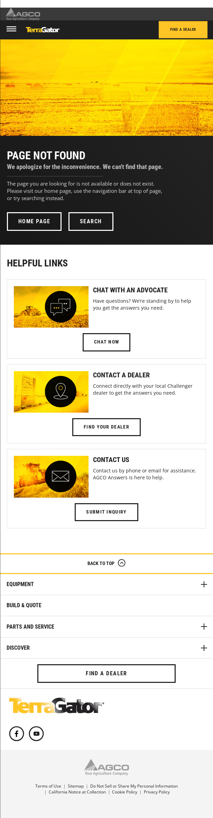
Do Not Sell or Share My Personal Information (134, 786)
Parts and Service (108, 626)
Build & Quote (24, 605)
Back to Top (106, 564)
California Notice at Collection (77, 792)
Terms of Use (48, 786)
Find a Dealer (183, 30)
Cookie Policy (124, 792)
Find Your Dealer (106, 427)
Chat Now (106, 342)
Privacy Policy (157, 792)
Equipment (108, 584)
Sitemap (76, 786)
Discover (108, 648)
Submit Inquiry (106, 512)
